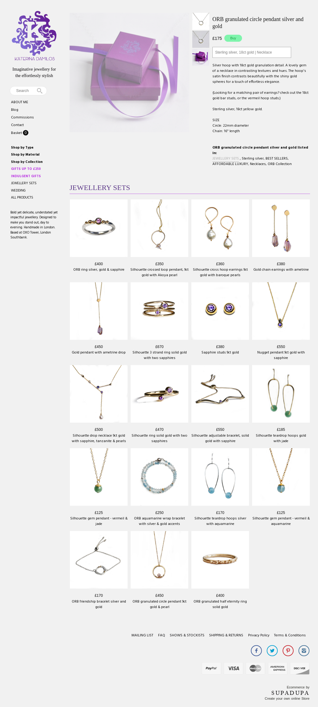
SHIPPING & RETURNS (226, 635)
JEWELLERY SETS (24, 183)
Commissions (22, 117)
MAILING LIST (142, 635)
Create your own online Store (287, 698)
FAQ (161, 635)
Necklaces (258, 164)
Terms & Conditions (290, 635)
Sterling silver (253, 159)
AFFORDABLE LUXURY (230, 164)
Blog (14, 110)
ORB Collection (280, 164)
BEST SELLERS (277, 159)
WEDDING (18, 190)
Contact (17, 125)
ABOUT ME (19, 102)
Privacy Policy (258, 635)
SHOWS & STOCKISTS (187, 635)
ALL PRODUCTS (22, 197)
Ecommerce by (298, 687)
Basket (17, 133)
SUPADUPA (290, 693)
